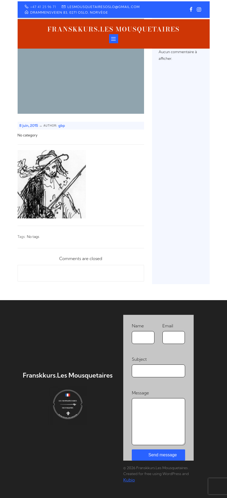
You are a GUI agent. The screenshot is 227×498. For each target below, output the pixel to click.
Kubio (129, 480)
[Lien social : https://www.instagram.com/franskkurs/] (199, 10)
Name (143, 333)
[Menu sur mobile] (113, 38)
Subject (158, 366)
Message (158, 417)
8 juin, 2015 (28, 125)
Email (173, 333)
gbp (61, 125)
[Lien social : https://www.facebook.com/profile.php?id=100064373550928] (191, 10)
